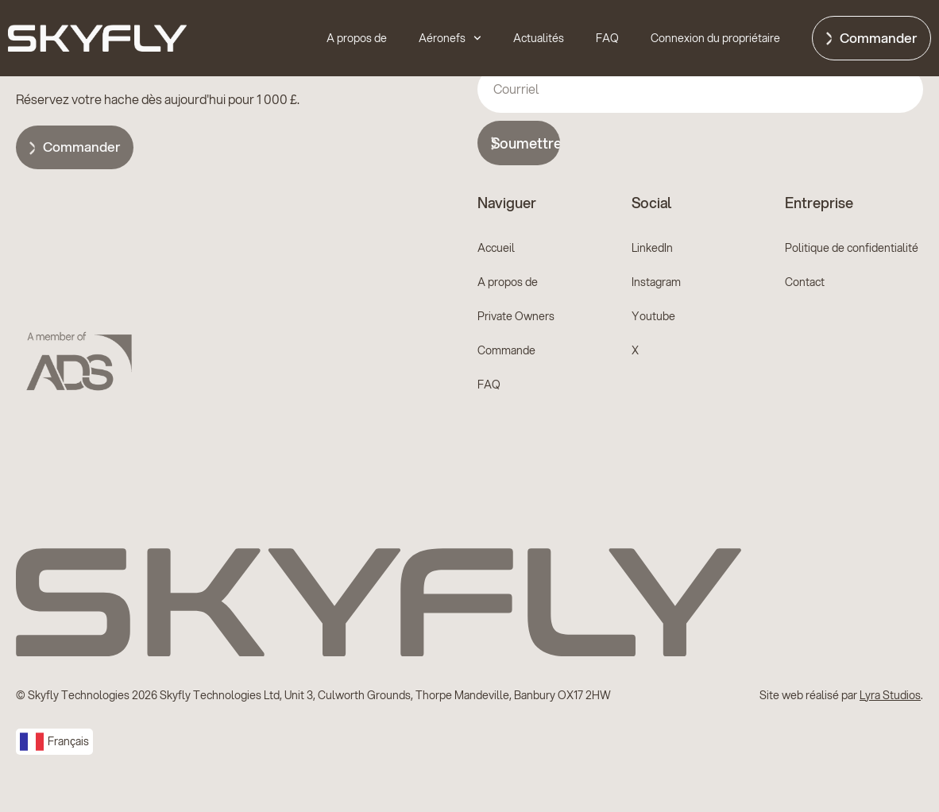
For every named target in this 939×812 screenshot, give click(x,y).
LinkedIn (652, 248)
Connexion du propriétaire (715, 38)
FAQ (607, 38)
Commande (506, 350)
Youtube (653, 316)
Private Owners (516, 316)
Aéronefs (450, 38)
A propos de (357, 38)
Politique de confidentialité (851, 248)
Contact (805, 282)
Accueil (496, 248)
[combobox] (54, 742)
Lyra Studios (890, 695)
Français (54, 742)
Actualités (538, 38)
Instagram (656, 282)
